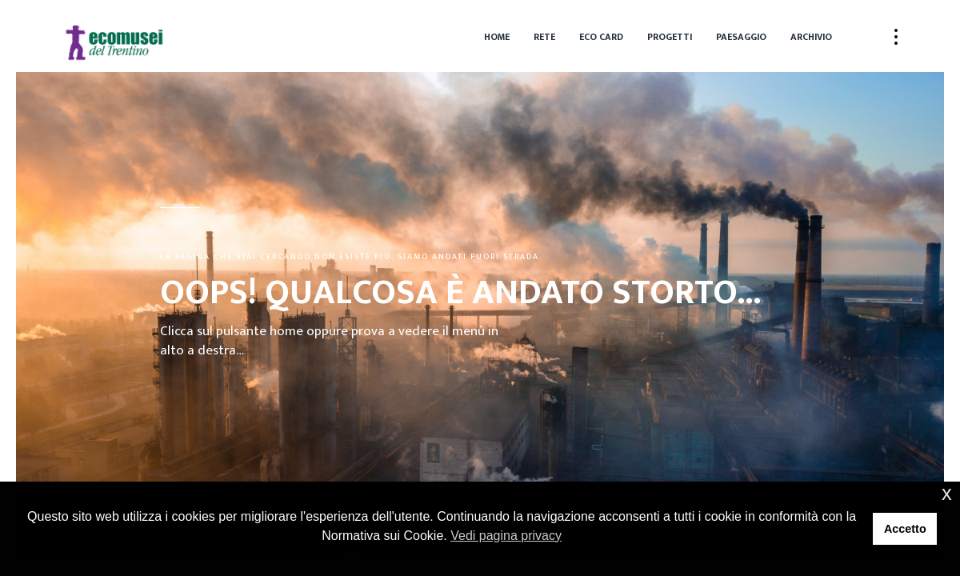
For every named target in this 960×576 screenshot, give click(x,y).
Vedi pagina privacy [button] (506, 535)
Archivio (811, 37)
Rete (544, 37)
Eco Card (601, 37)
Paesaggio (741, 37)
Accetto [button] (905, 528)
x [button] (947, 493)
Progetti (669, 37)
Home (497, 37)
